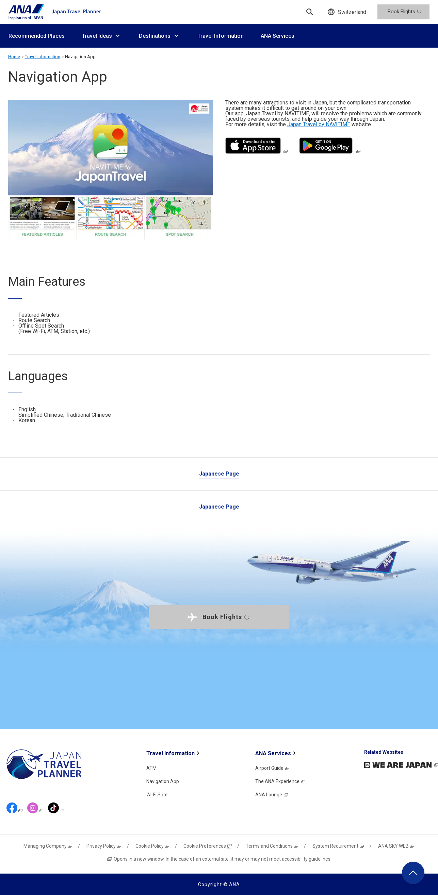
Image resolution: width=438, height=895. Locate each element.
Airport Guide (272, 768)
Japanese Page (219, 473)
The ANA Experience (280, 781)
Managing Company (48, 846)
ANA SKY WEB (396, 846)
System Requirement (338, 846)
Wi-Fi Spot (157, 794)
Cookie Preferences (207, 846)
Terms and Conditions (272, 846)
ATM (151, 768)
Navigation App (162, 781)
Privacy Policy (104, 846)
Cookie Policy (152, 846)
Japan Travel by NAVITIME (318, 124)
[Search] (310, 12)
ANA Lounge (272, 794)
